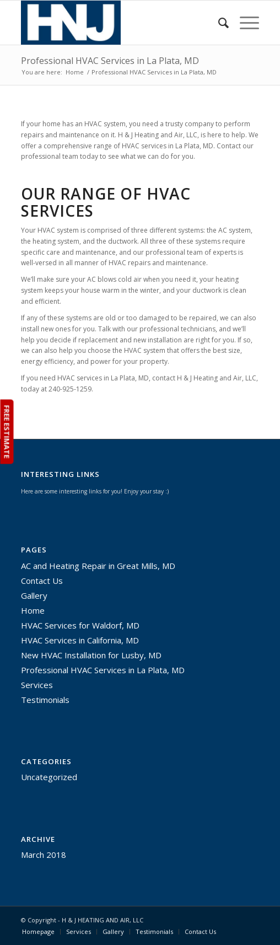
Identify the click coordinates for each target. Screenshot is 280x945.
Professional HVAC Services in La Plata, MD (110, 61)
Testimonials (45, 699)
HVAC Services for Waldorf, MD (80, 625)
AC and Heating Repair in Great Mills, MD (98, 565)
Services (37, 684)
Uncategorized (49, 776)
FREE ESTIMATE (7, 432)
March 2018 (43, 854)
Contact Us (42, 580)
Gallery (34, 595)
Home (75, 72)
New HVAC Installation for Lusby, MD (91, 655)
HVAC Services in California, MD (80, 640)
